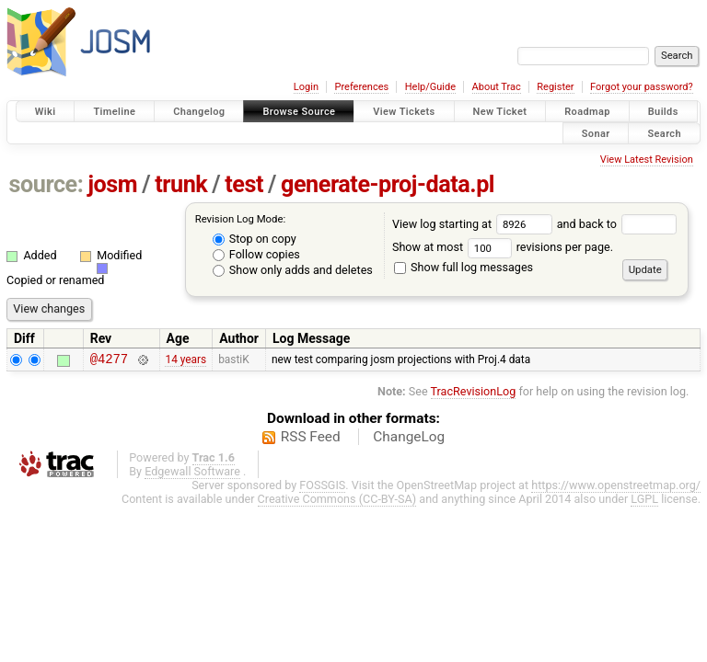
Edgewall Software (192, 474)
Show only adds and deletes (293, 270)
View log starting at (474, 224)
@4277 (109, 361)
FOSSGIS (322, 488)
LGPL (644, 501)
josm (112, 184)
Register (555, 87)
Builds (663, 112)
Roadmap (587, 112)
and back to (617, 224)
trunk (181, 184)
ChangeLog (409, 439)
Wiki (45, 112)
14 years (185, 361)
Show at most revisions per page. (502, 247)
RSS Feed (311, 439)
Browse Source (298, 112)
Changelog (199, 112)
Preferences (361, 87)
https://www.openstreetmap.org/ (616, 488)
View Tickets (404, 112)
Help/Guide (430, 87)
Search (664, 133)
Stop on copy (254, 238)
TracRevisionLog (473, 394)
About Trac (496, 87)
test (244, 184)
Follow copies (256, 254)
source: (46, 184)
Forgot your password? (641, 87)
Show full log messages (463, 267)
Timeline (114, 112)
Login (306, 87)
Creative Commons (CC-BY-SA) (337, 501)
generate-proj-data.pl (387, 184)
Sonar (596, 133)
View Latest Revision (646, 160)
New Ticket (500, 112)
